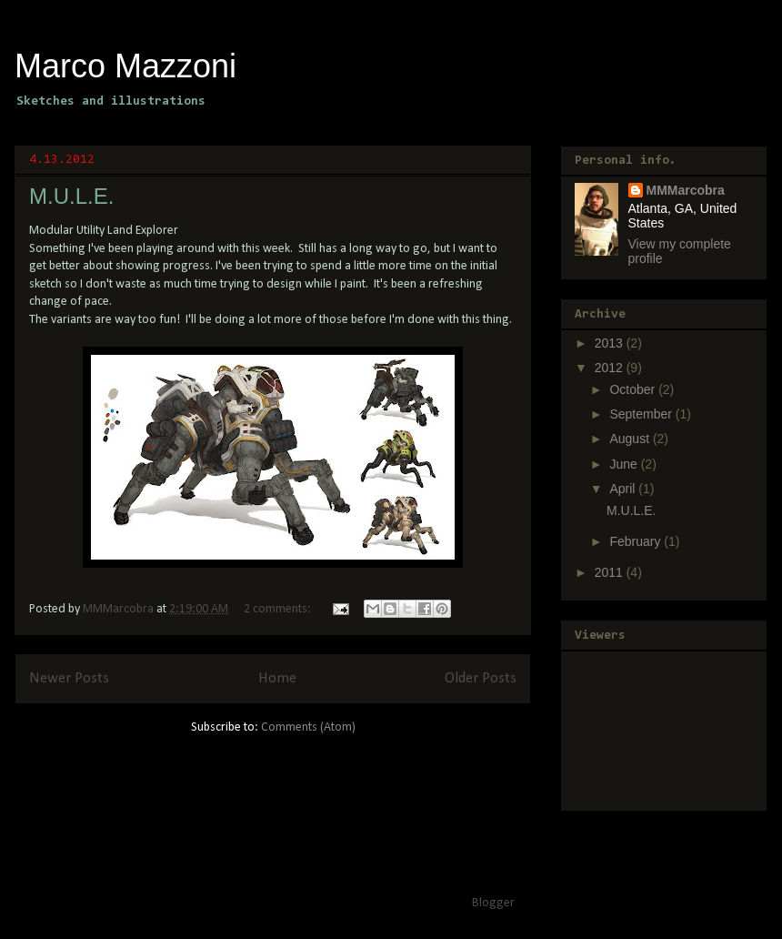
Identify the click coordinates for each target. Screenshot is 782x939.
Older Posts (480, 678)
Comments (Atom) (308, 727)
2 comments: (279, 609)
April (623, 488)
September (642, 414)
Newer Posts (69, 678)
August (630, 438)
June (624, 464)
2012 (611, 367)
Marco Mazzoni (125, 66)
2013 (611, 343)
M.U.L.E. (71, 196)
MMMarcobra (686, 190)
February (636, 541)
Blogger (493, 903)
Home (277, 678)
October (633, 389)
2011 (611, 572)
